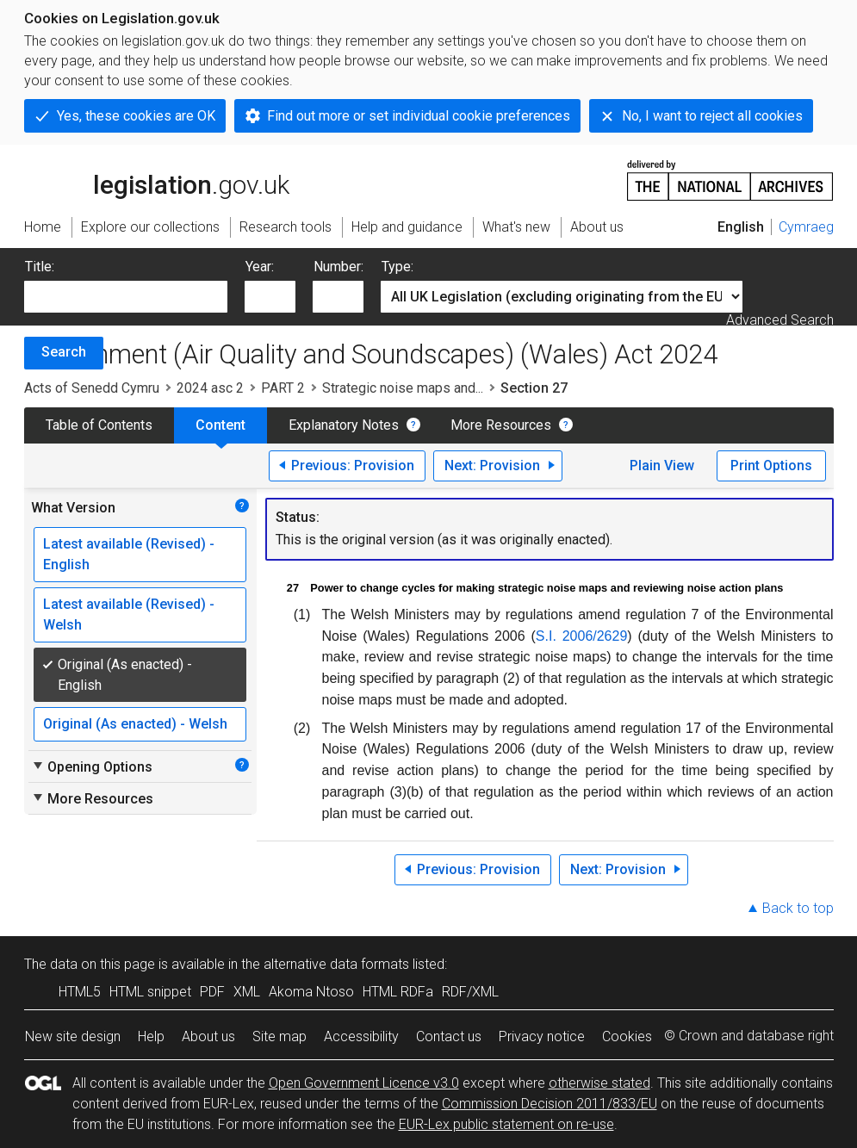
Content (220, 425)
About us (208, 1036)
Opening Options (91, 766)
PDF (212, 992)
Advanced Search (780, 320)
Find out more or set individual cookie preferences (418, 116)
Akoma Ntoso (311, 992)
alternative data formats (336, 964)
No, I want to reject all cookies (712, 116)
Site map (279, 1036)
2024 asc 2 (210, 388)
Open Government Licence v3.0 (364, 1083)
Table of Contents (99, 425)
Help (151, 1036)
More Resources (500, 425)
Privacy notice (542, 1036)
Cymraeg (806, 227)
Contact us (448, 1036)
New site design (73, 1036)
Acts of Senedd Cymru (91, 388)
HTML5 (80, 992)
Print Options (771, 465)
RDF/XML (470, 992)
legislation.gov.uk (156, 179)
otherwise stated (599, 1083)
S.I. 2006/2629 (582, 636)
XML (246, 992)
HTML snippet (150, 992)
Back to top (798, 908)
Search (63, 352)
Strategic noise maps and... (402, 388)
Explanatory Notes (344, 425)
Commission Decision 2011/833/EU (549, 1103)
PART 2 (283, 388)
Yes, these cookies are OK (136, 116)
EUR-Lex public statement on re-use (506, 1124)
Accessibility (361, 1036)
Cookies (627, 1036)
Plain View (662, 465)
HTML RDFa (398, 992)
